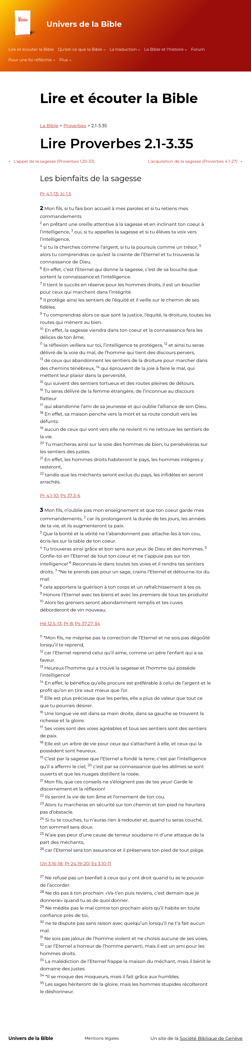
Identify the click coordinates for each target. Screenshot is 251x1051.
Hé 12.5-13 (51, 623)
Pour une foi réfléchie (30, 59)
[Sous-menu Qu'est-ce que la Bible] (104, 49)
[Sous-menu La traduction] (139, 49)
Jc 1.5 (65, 193)
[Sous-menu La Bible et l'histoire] (186, 49)
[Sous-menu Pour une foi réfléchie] (54, 60)
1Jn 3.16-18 (51, 863)
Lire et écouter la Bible (31, 49)
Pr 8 (68, 623)
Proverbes (74, 125)
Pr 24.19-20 (77, 863)
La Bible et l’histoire (164, 49)
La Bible (49, 125)
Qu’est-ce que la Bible (80, 49)
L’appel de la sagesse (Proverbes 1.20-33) (51, 161)
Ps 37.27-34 (87, 623)
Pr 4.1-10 (49, 495)
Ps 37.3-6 (70, 495)
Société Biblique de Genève (211, 1038)
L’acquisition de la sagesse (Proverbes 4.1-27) (195, 161)
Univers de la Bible (84, 24)
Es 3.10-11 (101, 863)
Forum (198, 49)
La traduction (123, 49)
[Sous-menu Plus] (70, 60)
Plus (63, 59)
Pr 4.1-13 (49, 193)
